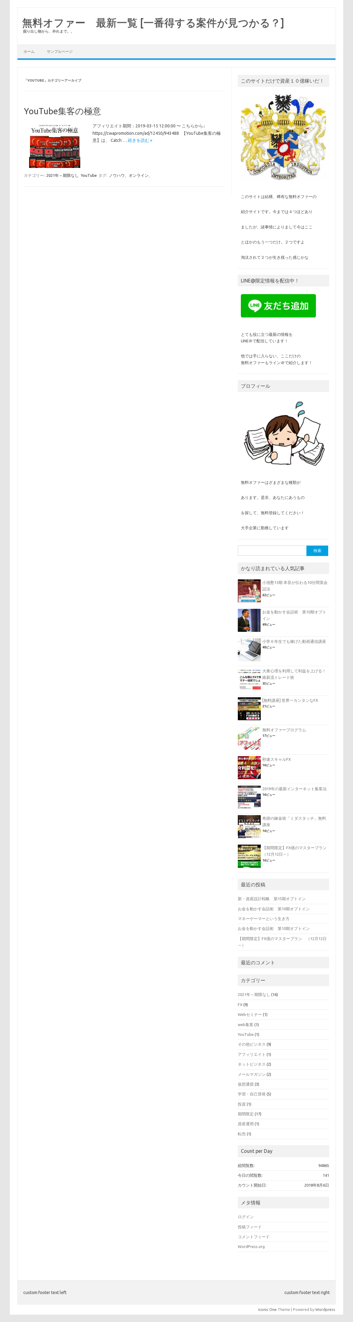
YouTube (89, 175)
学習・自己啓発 (252, 1094)
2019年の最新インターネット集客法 (294, 789)
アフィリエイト (252, 1054)
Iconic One (267, 1309)
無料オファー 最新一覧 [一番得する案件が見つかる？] (153, 22)
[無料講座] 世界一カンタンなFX (290, 700)
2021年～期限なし (62, 175)
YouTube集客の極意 (62, 111)
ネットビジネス (252, 1064)
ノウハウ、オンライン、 (131, 175)
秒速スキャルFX (276, 759)
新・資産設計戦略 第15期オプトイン (272, 898)
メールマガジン (252, 1074)
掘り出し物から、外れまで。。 (48, 31)
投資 (242, 1104)
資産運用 (246, 1124)
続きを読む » (140, 140)
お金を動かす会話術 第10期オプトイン (274, 909)
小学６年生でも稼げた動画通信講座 (294, 641)
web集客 (245, 1024)
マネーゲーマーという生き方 (264, 918)
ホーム (29, 51)
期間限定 (246, 1114)
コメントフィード (254, 1237)
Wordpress (325, 1309)
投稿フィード (250, 1227)
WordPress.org (251, 1246)
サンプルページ (60, 51)
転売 (242, 1134)
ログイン (246, 1217)
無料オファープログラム (284, 730)
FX (240, 1004)
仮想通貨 (246, 1084)
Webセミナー (250, 1014)
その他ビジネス (252, 1044)
